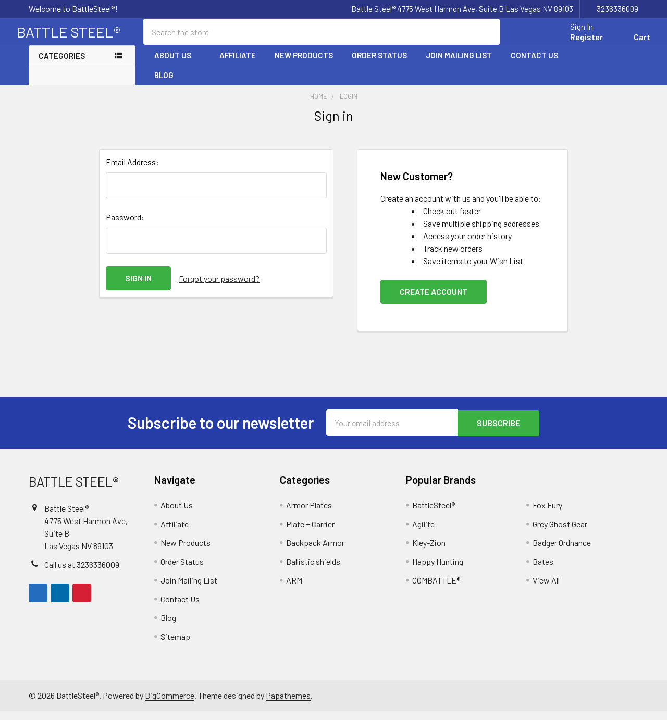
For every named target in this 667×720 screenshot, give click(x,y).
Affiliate (237, 64)
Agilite (423, 533)
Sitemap (175, 645)
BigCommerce (169, 704)
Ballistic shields (313, 570)
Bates (543, 570)
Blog (164, 84)
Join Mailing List (459, 64)
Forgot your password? (219, 287)
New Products (304, 64)
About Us (177, 64)
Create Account (433, 301)
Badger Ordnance (562, 551)
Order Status (379, 64)
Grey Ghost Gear (560, 533)
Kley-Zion (429, 551)
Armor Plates (309, 514)
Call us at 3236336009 (81, 573)
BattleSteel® (433, 514)
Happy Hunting (437, 570)
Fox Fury (547, 514)
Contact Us (534, 64)
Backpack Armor (315, 551)
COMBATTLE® (436, 589)
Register (574, 43)
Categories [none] (62, 64)
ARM (294, 589)
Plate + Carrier (310, 533)
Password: (125, 226)
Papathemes (288, 704)
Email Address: (132, 171)
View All (546, 589)
